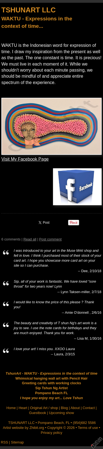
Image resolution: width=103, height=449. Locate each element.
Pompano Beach (51, 423)
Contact (89, 408)
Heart (23, 408)
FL (67, 423)
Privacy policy (51, 433)
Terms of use (88, 428)
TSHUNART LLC (28, 10)
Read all (29, 239)
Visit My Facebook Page (25, 159)
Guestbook (37, 413)
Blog (64, 408)
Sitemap (17, 442)
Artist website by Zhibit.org (23, 428)
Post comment (50, 239)
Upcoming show (61, 413)
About (75, 408)
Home (11, 408)
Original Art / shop (44, 408)
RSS (4, 442)
